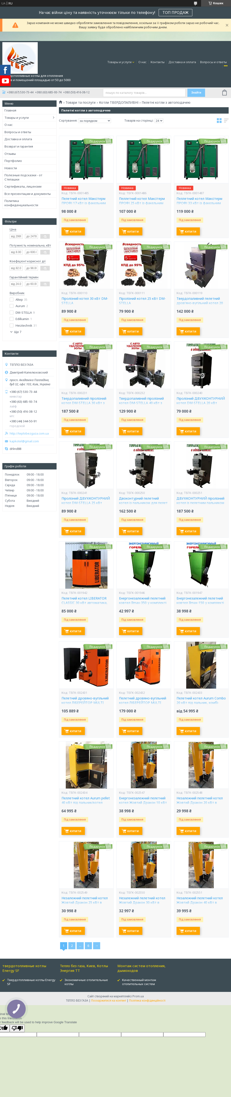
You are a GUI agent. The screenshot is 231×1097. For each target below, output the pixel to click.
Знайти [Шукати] (196, 92)
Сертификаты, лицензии (22, 186)
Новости (10, 168)
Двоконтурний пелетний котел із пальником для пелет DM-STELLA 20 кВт (143, 502)
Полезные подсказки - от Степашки (23, 177)
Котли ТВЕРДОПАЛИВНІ (118, 102)
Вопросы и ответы (213, 62)
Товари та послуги (80, 102)
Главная (10, 110)
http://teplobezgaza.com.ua (29, 433)
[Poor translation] (17, 1028)
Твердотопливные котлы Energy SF (31, 982)
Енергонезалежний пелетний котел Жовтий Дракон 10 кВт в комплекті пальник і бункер (143, 802)
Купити (75, 231)
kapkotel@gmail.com (24, 441)
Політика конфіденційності (147, 1000)
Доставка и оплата (182, 62)
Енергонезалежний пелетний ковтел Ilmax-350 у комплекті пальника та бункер (142, 602)
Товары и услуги (119, 62)
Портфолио (13, 161)
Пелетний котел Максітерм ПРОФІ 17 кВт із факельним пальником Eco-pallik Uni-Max (85, 203)
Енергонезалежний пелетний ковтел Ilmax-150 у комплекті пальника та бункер (200, 602)
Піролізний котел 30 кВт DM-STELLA (85, 300)
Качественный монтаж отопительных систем (139, 982)
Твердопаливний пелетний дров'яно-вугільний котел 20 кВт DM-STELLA (200, 303)
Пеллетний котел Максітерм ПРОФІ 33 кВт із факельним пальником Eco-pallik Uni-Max (200, 203)
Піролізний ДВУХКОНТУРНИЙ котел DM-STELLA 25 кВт (86, 500)
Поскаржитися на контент (108, 1000)
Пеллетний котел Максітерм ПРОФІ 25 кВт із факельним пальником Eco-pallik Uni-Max (142, 203)
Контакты (158, 62)
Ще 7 (17, 332)
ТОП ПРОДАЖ (175, 12)
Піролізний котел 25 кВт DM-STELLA (142, 300)
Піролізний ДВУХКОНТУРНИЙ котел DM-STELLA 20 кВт (201, 400)
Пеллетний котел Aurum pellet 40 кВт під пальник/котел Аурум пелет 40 (86, 802)
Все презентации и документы (27, 194)
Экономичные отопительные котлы (86, 982)
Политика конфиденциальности (21, 203)
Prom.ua (138, 996)
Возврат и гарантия (18, 146)
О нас (142, 62)
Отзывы (10, 154)
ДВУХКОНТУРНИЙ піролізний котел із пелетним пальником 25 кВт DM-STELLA (200, 502)
